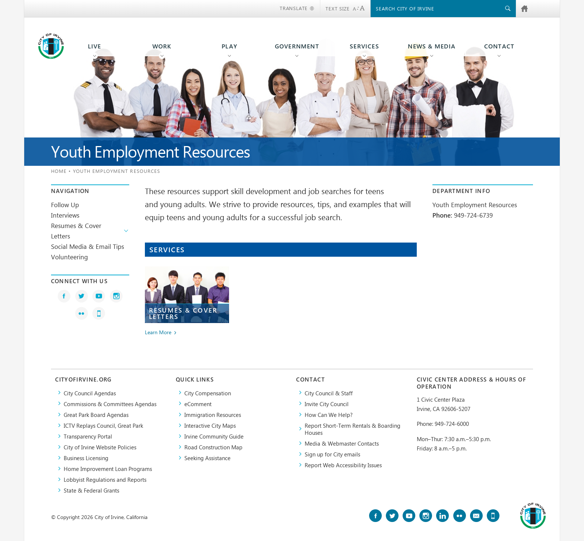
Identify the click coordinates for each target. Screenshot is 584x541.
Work (162, 46)
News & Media (432, 46)
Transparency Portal (88, 436)
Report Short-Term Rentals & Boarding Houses (352, 428)
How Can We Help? (329, 414)
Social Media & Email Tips (87, 246)
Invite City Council (327, 404)
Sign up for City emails (332, 454)
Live (94, 46)
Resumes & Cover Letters (76, 230)
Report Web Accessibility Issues (343, 465)
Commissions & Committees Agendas (110, 404)
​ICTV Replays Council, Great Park (103, 425)
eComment (198, 404)
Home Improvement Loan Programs (108, 468)
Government (297, 46)
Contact (499, 46)
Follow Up (65, 204)
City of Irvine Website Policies (100, 447)
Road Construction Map (213, 447)
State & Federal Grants (91, 490)
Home (59, 171)
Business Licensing (86, 458)
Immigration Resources (212, 414)
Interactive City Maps (210, 425)
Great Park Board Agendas (96, 414)
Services (364, 46)
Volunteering (69, 257)
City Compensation (207, 393)
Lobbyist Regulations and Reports (105, 479)
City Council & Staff (329, 393)
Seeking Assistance (207, 458)
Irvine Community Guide (214, 436)
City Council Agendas (90, 393)
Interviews (65, 215)
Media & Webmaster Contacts (342, 443)
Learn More (158, 332)
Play (229, 46)
